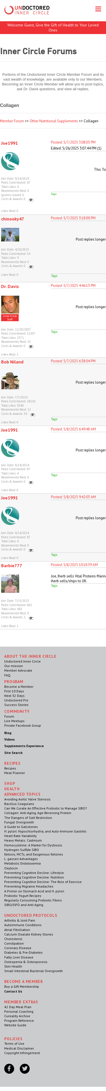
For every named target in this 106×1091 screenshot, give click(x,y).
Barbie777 (11, 565)
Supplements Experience (24, 746)
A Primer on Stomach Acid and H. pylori (34, 891)
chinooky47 (12, 219)
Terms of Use (14, 1043)
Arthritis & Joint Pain (19, 920)
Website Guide (15, 1025)
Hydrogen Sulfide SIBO (21, 850)
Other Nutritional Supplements (54, 121)
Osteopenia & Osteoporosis (25, 962)
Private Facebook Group (22, 725)
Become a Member (18, 686)
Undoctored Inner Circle (22, 661)
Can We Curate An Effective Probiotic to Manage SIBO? (45, 808)
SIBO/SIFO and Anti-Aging (23, 905)
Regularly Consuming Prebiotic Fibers (33, 900)
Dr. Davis (10, 286)
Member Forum (12, 121)
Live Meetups (14, 721)
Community (17, 711)
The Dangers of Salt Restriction (28, 817)
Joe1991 (9, 143)
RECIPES (12, 763)
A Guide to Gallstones (21, 827)
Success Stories (16, 705)
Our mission (13, 666)
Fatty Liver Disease (18, 957)
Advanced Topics (22, 794)
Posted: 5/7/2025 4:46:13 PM (73, 285)
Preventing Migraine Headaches (28, 886)
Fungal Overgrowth (19, 822)
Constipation (14, 943)
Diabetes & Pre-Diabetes (23, 952)
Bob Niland (12, 362)
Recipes (10, 768)
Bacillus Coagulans (19, 804)
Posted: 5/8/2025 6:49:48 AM (73, 429)
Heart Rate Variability (20, 836)
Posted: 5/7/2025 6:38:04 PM (73, 361)
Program (13, 681)
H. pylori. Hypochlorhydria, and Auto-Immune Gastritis (45, 831)
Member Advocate (18, 670)
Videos (9, 739)
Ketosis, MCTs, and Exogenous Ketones (33, 854)
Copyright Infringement (22, 1053)
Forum (9, 716)
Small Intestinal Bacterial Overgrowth (33, 971)
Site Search (13, 753)
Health (12, 788)
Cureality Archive (17, 1016)
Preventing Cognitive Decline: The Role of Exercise (43, 882)
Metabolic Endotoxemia (22, 863)
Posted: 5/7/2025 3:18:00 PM (73, 218)
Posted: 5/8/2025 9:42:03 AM (73, 497)
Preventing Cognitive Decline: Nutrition (34, 877)
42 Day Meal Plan (17, 1007)
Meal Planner (14, 773)
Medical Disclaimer (19, 1048)
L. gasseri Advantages (21, 859)
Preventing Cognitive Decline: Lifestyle (34, 873)
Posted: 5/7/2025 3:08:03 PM (73, 142)
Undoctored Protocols (30, 915)
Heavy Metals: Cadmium (23, 840)
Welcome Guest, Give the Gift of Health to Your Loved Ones (53, 27)
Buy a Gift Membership (21, 986)
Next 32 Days (14, 695)
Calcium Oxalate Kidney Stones (28, 934)
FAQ (7, 675)
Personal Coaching (18, 1011)
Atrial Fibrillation (17, 930)
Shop (9, 783)
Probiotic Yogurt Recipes (22, 896)
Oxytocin (11, 868)
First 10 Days (14, 691)
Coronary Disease (17, 948)
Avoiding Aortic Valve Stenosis (27, 799)
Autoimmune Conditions (23, 925)
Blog (7, 733)
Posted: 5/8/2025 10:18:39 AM (74, 564)
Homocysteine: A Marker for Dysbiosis (33, 845)
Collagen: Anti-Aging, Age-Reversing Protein (37, 813)
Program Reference (19, 1020)
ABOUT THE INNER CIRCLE (30, 656)
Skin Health (13, 966)
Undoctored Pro (16, 700)
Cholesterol (13, 939)
